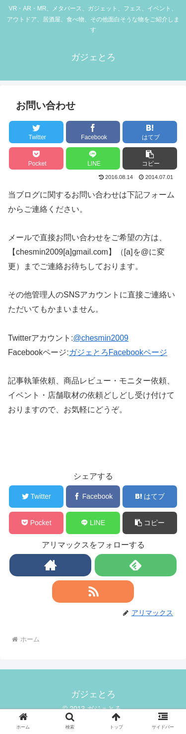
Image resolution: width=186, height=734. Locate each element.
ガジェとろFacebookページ (118, 352)
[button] (150, 158)
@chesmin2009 (100, 338)
